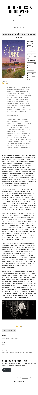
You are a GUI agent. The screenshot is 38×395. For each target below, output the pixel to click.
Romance (4, 83)
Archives (28, 25)
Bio (5, 340)
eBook (8, 87)
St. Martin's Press (30, 362)
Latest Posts (12, 340)
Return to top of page (19, 392)
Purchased (10, 89)
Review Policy (18, 25)
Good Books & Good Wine (19, 10)
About (9, 25)
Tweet (7, 348)
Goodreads (5, 91)
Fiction (29, 81)
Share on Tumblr (14, 348)
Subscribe (6, 380)
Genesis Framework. (19, 389)
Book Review (12, 362)
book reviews (11, 360)
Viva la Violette (25, 388)
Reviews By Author (19, 29)
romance (23, 362)
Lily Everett (18, 362)
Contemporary (31, 79)
